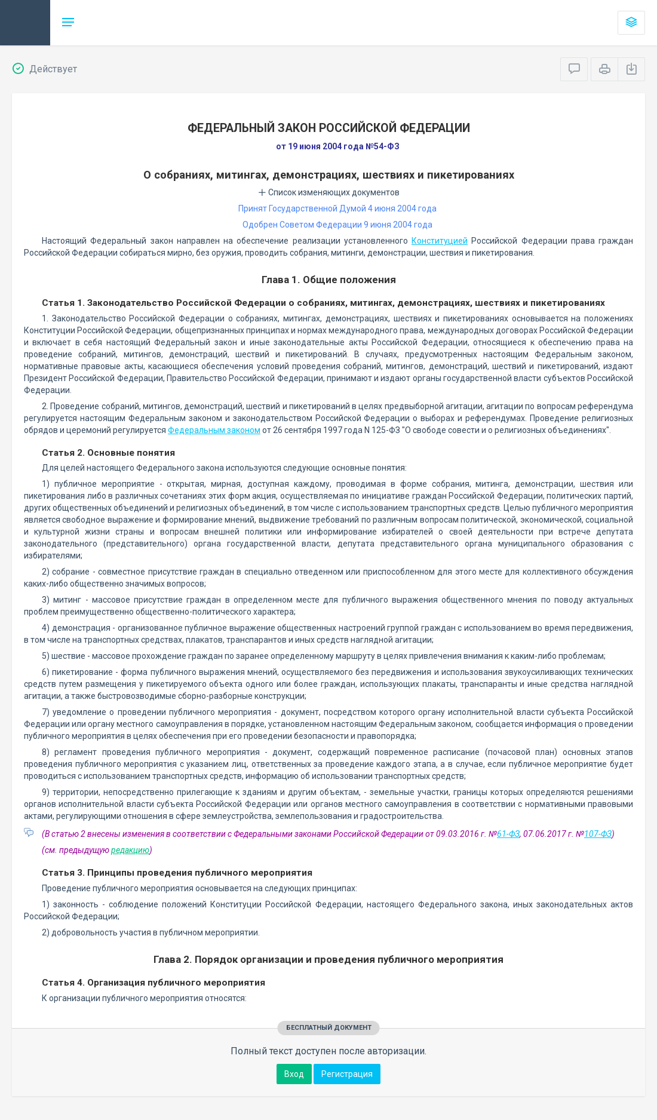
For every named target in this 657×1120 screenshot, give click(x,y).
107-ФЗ (598, 834)
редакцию (130, 850)
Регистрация (347, 1074)
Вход (294, 1074)
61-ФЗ (508, 834)
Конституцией (440, 241)
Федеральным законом (214, 430)
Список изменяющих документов (329, 192)
